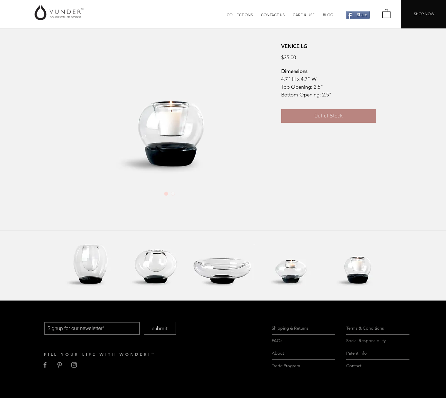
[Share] (358, 15)
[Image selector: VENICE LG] (166, 193)
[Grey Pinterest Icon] (59, 365)
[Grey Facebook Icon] (45, 365)
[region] (90, 264)
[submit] (160, 328)
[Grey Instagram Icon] (74, 365)
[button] (240, 15)
